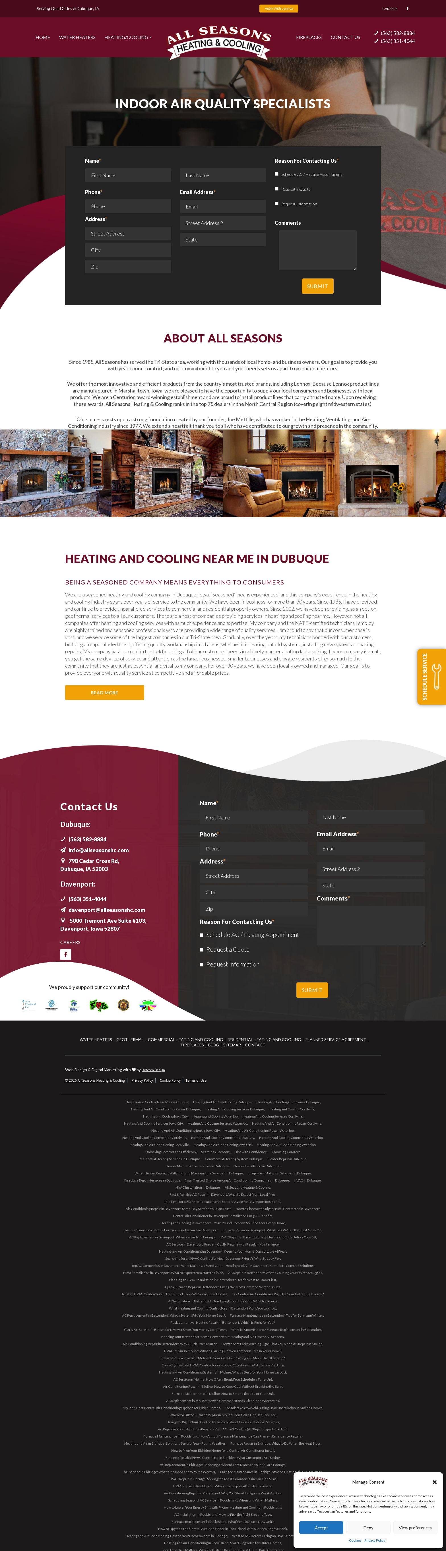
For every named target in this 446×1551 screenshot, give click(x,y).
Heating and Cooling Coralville (291, 1109)
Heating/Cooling (126, 37)
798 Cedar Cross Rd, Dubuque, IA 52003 (91, 864)
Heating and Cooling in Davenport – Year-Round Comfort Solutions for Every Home (222, 1222)
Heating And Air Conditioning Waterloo (286, 1144)
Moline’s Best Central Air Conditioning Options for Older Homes (171, 1407)
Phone (93, 192)
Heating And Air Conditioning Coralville (159, 1144)
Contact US (345, 37)
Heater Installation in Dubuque (257, 1166)
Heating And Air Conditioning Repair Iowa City (185, 1130)
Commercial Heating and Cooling (185, 1039)
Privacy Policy (374, 1540)
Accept (321, 1527)
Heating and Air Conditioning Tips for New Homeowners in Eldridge (176, 1535)
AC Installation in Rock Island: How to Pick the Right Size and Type (222, 1514)
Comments (333, 898)
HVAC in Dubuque (307, 1180)
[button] (434, 1482)
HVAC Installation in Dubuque (197, 1187)
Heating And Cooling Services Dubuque (234, 1109)
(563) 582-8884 (394, 33)
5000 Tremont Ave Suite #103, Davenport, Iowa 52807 (105, 924)
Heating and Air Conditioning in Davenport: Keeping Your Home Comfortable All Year (222, 1251)
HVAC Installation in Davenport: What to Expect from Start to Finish (173, 1272)
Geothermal (130, 1039)
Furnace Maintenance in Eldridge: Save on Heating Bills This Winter (271, 1471)
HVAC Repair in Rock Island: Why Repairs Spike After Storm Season (222, 1486)
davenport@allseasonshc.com (104, 909)
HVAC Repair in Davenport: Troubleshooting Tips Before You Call (268, 1237)
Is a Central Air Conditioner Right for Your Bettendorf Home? (278, 1294)
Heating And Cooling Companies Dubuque (288, 1102)
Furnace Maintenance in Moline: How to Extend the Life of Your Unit (223, 1393)
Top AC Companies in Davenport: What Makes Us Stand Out (176, 1265)
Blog (213, 1044)
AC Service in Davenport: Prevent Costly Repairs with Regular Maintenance (222, 1244)
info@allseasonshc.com (95, 849)
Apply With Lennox (279, 8)
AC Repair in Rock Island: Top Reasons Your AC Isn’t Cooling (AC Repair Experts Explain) (223, 1429)
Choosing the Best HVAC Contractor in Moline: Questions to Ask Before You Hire (223, 1365)
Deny (368, 1527)
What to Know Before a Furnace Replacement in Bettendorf (276, 1329)
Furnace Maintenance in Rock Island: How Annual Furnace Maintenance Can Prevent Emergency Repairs (223, 1436)
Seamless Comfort (215, 1151)
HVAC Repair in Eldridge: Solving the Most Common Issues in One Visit (223, 1478)
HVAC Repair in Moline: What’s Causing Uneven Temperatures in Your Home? (222, 1350)
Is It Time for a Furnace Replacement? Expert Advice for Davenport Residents (222, 1201)
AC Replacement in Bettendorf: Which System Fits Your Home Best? (173, 1315)
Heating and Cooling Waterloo (215, 1116)
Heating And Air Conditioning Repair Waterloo (259, 1130)
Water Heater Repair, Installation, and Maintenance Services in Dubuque (189, 1173)
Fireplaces (309, 37)
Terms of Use (196, 1080)
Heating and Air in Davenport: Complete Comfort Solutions (270, 1265)
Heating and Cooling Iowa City (165, 1116)
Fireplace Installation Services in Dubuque (279, 1173)
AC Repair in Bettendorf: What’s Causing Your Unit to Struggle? (275, 1272)
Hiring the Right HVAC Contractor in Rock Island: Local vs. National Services (222, 1422)
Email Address (198, 192)
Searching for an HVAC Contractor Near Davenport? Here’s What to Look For (222, 1258)
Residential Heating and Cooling (264, 1039)
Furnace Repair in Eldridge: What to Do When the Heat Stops (275, 1443)
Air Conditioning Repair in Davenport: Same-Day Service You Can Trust (178, 1208)
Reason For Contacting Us (237, 921)
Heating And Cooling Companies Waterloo (291, 1137)
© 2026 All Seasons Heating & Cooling (95, 1080)
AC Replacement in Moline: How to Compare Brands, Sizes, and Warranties (222, 1400)
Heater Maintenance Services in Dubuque (197, 1166)
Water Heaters (77, 37)
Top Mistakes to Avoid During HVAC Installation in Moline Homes (274, 1407)
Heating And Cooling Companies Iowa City (222, 1137)
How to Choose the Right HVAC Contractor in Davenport (278, 1208)
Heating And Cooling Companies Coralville (154, 1137)
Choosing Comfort (286, 1151)
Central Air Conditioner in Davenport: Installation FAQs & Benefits (222, 1215)
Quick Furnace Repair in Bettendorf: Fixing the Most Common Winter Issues (222, 1286)
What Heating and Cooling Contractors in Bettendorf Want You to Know (222, 1308)
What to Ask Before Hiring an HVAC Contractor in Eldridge (276, 1535)
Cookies (355, 1540)
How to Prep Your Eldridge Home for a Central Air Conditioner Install (222, 1450)
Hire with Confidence (250, 1151)
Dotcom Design (153, 1069)
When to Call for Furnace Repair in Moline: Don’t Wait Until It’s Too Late (223, 1414)
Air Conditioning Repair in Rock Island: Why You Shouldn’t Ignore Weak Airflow (222, 1493)
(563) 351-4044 (394, 41)
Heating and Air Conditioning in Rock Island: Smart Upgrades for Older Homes (222, 1542)
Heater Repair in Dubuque (287, 1158)
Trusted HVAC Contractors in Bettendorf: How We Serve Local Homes (174, 1294)
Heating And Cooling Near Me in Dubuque (156, 1102)
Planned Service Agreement (335, 1039)
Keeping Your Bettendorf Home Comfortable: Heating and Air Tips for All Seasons (222, 1336)
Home (43, 37)
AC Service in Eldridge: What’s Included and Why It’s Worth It (169, 1471)
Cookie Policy (170, 1080)
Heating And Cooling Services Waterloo (217, 1123)
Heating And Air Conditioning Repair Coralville (286, 1123)
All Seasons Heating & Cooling (247, 1187)
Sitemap (232, 1044)
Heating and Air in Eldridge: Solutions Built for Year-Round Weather (175, 1443)
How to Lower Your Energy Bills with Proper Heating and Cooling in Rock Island (222, 1507)
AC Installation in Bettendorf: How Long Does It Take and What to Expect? (222, 1301)
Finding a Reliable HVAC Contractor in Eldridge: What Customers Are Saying (223, 1457)
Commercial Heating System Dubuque (234, 1158)
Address (96, 219)
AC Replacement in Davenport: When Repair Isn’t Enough (172, 1237)
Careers (388, 8)
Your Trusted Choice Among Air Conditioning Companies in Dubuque (237, 1180)
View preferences (415, 1527)
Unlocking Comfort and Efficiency (170, 1151)
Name (128, 171)
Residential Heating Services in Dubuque (169, 1158)
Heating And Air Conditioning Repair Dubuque (165, 1109)
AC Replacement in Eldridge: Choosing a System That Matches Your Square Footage (223, 1464)
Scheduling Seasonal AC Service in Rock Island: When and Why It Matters (222, 1500)
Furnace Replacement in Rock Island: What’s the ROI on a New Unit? (223, 1521)
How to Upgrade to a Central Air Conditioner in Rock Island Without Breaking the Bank (222, 1528)
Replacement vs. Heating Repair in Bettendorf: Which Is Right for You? (222, 1322)
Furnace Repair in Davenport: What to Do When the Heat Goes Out (272, 1230)
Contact (255, 1044)
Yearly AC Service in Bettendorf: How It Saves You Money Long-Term (175, 1329)
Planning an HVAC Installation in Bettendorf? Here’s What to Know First (222, 1279)
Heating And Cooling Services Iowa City (153, 1123)
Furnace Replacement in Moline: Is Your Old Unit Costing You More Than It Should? (222, 1358)
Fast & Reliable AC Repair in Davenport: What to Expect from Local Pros (223, 1194)
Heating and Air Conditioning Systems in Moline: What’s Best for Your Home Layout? (222, 1372)
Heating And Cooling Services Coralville (272, 1116)
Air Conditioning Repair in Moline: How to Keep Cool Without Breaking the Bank (222, 1386)
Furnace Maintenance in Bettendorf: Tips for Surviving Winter (276, 1315)
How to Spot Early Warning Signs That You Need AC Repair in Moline (272, 1343)
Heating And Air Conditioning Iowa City (223, 1144)
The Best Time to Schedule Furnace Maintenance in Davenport (170, 1230)
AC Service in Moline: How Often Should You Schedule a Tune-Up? (222, 1379)
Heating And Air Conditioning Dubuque (222, 1102)
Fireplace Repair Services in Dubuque (152, 1180)
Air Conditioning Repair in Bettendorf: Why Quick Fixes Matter (170, 1343)
